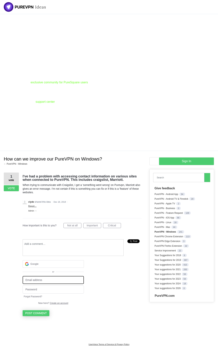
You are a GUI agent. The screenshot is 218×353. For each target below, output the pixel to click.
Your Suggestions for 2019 (168, 260)
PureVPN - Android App (167, 194)
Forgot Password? (33, 296)
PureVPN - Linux (163, 222)
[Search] (207, 177)
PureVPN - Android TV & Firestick (172, 199)
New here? (53, 303)
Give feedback (165, 188)
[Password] (53, 289)
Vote (11, 188)
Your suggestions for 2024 (168, 283)
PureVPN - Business (165, 208)
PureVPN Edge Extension (168, 241)
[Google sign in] (53, 264)
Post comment (36, 313)
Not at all (74, 226)
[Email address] (53, 280)
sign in (186, 161)
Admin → (32, 211)
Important (94, 226)
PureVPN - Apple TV (165, 203)
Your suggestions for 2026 (168, 288)
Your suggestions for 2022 (168, 274)
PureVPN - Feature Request (169, 213)
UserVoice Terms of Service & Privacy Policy (109, 344)
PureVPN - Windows (166, 232)
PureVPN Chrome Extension (169, 236)
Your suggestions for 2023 (168, 279)
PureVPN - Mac (163, 227)
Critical (114, 226)
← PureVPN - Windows (15, 164)
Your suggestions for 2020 (168, 264)
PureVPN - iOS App (165, 217)
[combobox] (179, 177)
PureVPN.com (165, 295)
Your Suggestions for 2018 (168, 255)
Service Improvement (166, 250)
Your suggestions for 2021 (168, 269)
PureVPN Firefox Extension (169, 246)
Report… (32, 206)
